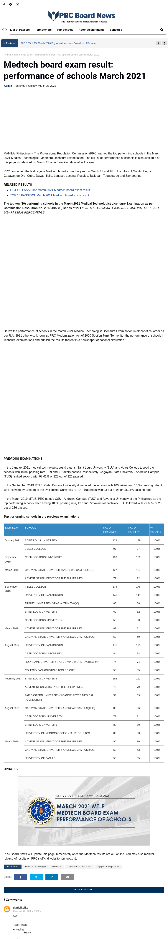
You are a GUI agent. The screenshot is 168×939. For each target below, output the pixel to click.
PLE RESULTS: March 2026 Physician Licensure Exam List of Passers (58, 43)
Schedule (116, 29)
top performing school (22, 54)
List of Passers (20, 29)
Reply (16, 925)
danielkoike (20, 907)
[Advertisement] (84, 121)
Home (7, 54)
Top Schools (65, 29)
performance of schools (79, 866)
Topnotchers (43, 29)
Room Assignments (91, 29)
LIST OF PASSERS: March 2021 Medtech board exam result (50, 190)
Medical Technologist (35, 866)
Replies (20, 929)
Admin (8, 85)
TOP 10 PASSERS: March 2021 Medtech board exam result (49, 195)
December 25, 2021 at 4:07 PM (27, 911)
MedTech (56, 866)
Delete (24, 925)
